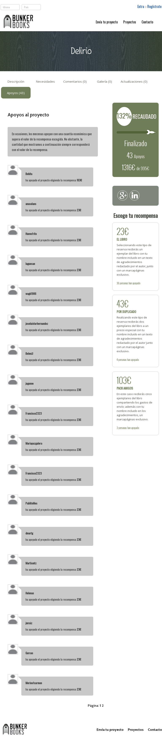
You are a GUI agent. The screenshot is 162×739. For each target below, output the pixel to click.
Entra (141, 6)
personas (124, 283)
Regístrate (154, 6)
